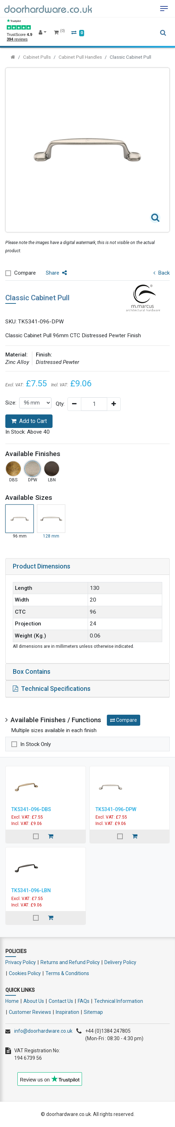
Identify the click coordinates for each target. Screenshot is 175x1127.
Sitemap (93, 1012)
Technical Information (118, 1001)
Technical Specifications (52, 688)
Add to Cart (29, 421)
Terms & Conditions (67, 973)
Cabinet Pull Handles (80, 57)
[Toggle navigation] (164, 8)
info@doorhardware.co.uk (43, 1031)
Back (161, 273)
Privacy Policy (20, 962)
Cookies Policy (25, 973)
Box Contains (31, 671)
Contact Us (61, 1001)
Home (12, 1001)
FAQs (83, 1001)
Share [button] (56, 273)
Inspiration (67, 1012)
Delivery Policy (120, 962)
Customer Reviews (30, 1012)
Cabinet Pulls (37, 57)
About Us (33, 1001)
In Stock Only (35, 744)
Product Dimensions (41, 566)
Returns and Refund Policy (70, 962)
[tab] (87, 567)
